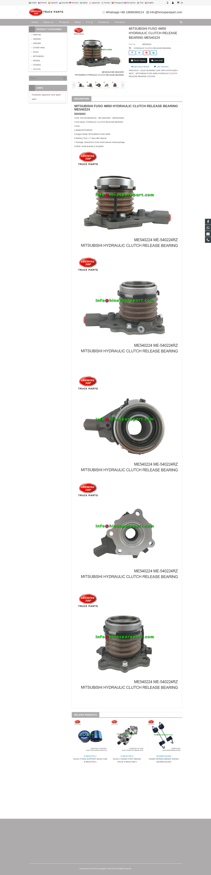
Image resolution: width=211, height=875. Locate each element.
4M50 (108, 106)
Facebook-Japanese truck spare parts (46, 97)
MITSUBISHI (83, 106)
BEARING (170, 106)
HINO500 (37, 39)
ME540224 (82, 109)
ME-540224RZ (104, 118)
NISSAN (36, 61)
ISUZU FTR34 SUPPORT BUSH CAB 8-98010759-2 (90, 759)
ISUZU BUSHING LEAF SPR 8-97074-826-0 (159, 70)
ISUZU (36, 52)
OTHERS (37, 65)
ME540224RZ (118, 118)
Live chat (157, 60)
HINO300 (37, 43)
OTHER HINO (39, 48)
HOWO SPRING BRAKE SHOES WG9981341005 (164, 759)
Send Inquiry (138, 60)
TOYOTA (37, 69)
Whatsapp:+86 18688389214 (125, 12)
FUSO (98, 106)
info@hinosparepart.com (166, 12)
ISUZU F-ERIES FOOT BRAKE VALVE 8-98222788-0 (127, 759)
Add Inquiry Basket (140, 67)
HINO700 (37, 35)
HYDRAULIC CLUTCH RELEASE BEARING (152, 48)
